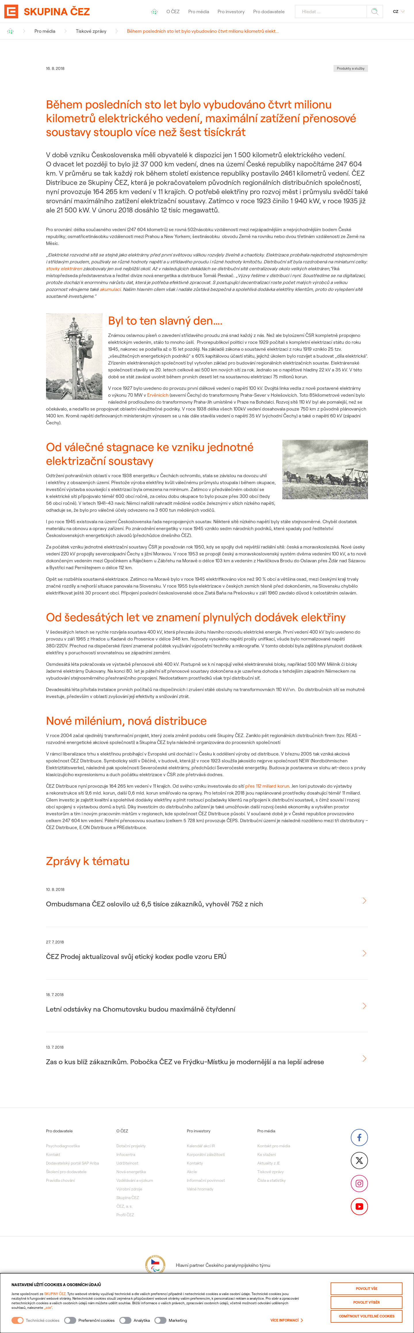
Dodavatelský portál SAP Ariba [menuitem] (72, 1163)
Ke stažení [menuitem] (266, 1154)
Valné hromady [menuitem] (200, 1189)
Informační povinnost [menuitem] (206, 1180)
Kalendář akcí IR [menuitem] (201, 1145)
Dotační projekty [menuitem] (131, 1145)
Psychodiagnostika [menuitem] (63, 1145)
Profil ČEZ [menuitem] (125, 1214)
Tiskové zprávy (91, 31)
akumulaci (110, 289)
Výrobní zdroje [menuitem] (129, 1189)
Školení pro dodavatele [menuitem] (66, 1171)
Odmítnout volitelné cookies (366, 1316)
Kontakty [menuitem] (195, 1163)
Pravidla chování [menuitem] (60, 1180)
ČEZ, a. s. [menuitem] (124, 1206)
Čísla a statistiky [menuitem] (271, 1180)
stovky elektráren (64, 268)
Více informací (287, 1320)
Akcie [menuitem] (192, 1171)
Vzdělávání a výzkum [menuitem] (134, 1180)
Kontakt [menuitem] (53, 1154)
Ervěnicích (157, 395)
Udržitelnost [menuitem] (127, 1163)
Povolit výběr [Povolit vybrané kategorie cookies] (366, 1302)
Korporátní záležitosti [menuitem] (206, 1154)
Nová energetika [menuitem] (131, 1171)
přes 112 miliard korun (267, 786)
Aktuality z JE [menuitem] (268, 1163)
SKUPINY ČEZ (55, 1294)
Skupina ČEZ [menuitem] (127, 1197)
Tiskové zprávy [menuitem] (270, 1171)
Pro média (44, 31)
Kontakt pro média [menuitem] (273, 1145)
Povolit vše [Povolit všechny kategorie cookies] (366, 1288)
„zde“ (48, 1307)
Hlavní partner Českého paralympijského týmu (207, 1265)
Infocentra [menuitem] (125, 1154)
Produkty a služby (351, 68)
